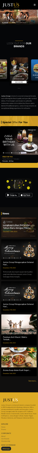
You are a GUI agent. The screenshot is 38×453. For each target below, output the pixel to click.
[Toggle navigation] (34, 4)
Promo (3, 429)
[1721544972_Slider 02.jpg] (24, 22)
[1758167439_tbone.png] (13, 22)
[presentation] (18, 88)
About (3, 436)
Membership (5, 441)
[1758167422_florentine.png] (20, 22)
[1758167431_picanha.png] (17, 22)
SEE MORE (19, 82)
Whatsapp (6, 449)
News (3, 427)
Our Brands (5, 439)
